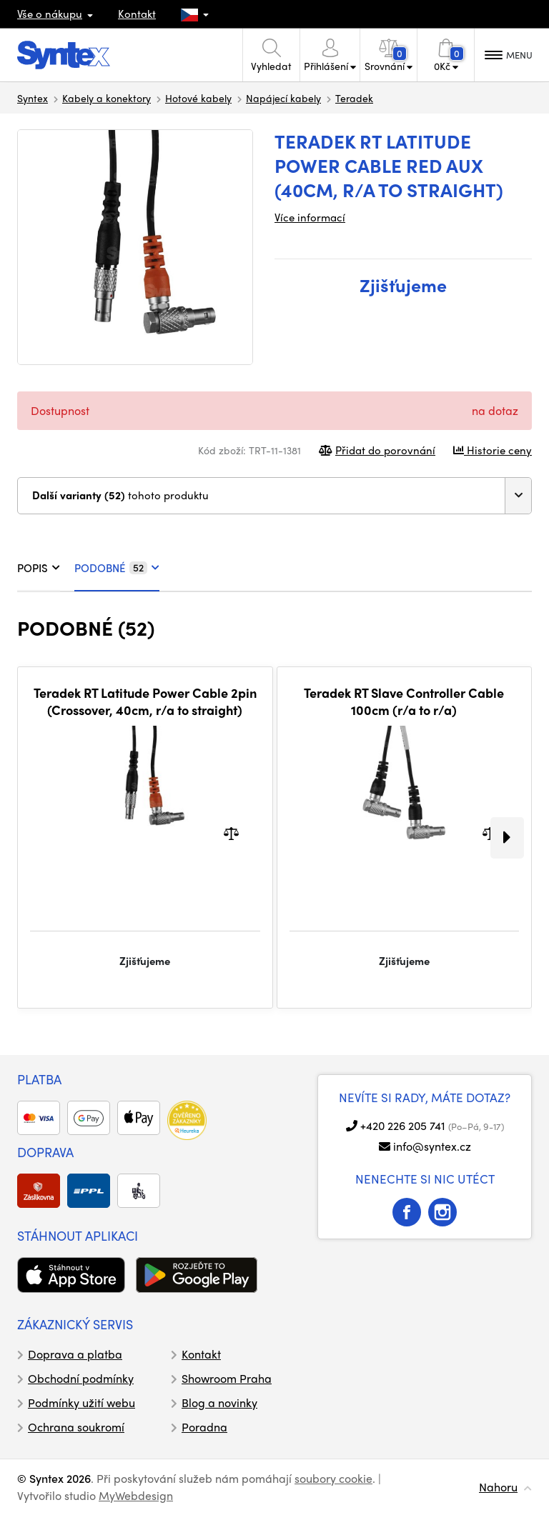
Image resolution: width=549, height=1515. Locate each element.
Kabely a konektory (106, 98)
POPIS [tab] (38, 568)
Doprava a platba (75, 1354)
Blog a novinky (219, 1402)
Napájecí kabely (283, 98)
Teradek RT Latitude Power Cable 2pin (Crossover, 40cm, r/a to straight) (145, 701)
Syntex (32, 98)
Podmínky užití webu (81, 1402)
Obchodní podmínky (81, 1378)
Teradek (354, 98)
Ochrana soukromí (76, 1427)
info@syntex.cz (432, 1146)
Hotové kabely (198, 98)
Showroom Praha (227, 1378)
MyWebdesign (136, 1495)
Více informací (309, 217)
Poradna (204, 1427)
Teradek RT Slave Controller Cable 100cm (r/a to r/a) (404, 701)
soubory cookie (333, 1478)
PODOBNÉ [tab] (116, 568)
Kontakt (137, 13)
